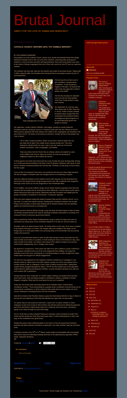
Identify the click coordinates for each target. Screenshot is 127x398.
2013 (91, 330)
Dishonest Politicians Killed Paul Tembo (104, 103)
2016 (91, 291)
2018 (91, 288)
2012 (91, 334)
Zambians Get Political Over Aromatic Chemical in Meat (105, 264)
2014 (91, 298)
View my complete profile (95, 73)
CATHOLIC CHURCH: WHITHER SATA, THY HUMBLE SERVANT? (99, 314)
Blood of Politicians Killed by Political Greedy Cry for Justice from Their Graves (105, 149)
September (95, 303)
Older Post (75, 363)
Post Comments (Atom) (32, 368)
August (93, 306)
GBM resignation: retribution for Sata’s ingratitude (105, 243)
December (95, 300)
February (94, 323)
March (93, 320)
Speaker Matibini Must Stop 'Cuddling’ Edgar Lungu (105, 208)
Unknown (92, 70)
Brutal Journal (60, 20)
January (94, 326)
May (92, 310)
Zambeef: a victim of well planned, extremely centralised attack (105, 186)
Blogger (84, 391)
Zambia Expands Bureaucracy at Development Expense (100, 168)
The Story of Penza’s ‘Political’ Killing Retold (105, 83)
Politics (20, 381)
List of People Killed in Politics (99, 227)
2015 (91, 294)
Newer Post (20, 363)
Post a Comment (25, 353)
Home (48, 363)
